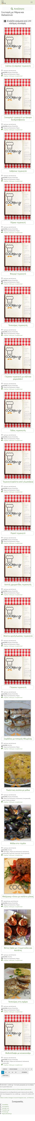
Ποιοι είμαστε (21, 1089)
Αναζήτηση (17, 8)
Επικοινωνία (11, 1089)
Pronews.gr (5, 1112)
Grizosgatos (5, 1106)
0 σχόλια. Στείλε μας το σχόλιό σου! (11, 76)
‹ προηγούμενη (13, 1069)
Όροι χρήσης (3, 1089)
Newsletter (28, 1089)
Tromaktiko (5, 1104)
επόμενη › (24, 1072)
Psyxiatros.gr (5, 1110)
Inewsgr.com (5, 1108)
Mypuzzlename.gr (7, 1113)
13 (15, 1072)
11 (9, 1072)
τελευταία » (5, 1075)
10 (5, 1072)
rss (16, 1089)
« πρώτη (5, 1069)
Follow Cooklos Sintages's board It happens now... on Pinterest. (17, 1097)
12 (12, 1072)
